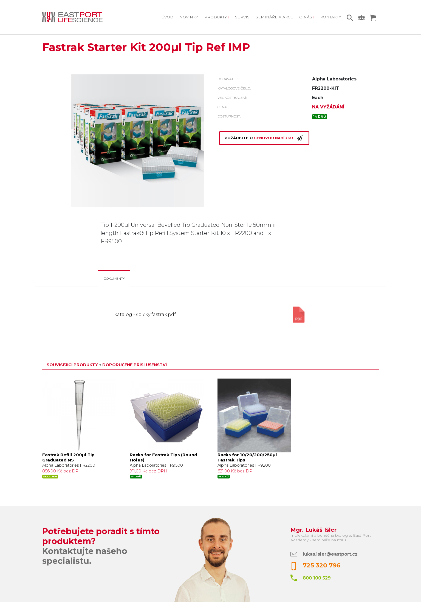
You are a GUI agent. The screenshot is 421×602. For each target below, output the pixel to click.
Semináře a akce (274, 17)
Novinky (188, 17)
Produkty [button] (216, 17)
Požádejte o (264, 138)
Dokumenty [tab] (114, 278)
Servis (242, 17)
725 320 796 (321, 565)
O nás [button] (306, 17)
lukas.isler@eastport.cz (330, 554)
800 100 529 (317, 578)
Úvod (167, 17)
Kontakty (330, 17)
